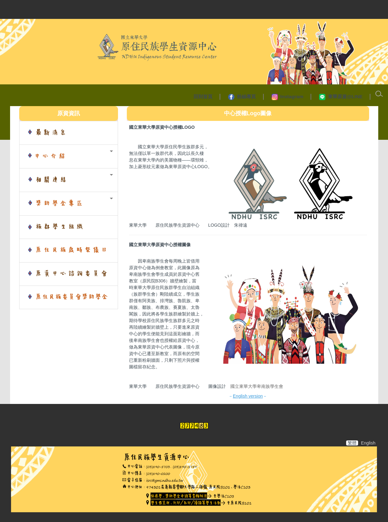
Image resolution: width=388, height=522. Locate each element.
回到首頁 (203, 96)
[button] (69, 156)
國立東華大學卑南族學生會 (257, 386)
